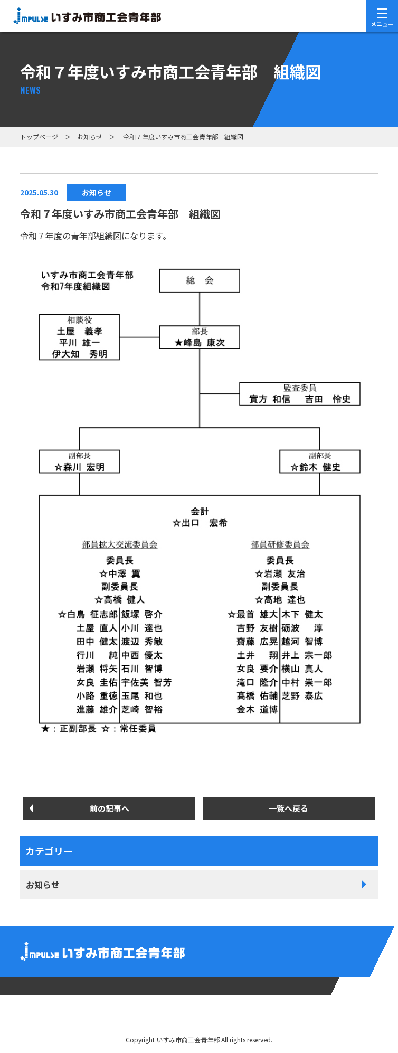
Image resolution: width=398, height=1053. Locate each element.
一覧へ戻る (288, 808)
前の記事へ (109, 808)
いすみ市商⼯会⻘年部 (188, 1039)
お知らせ (89, 136)
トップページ (39, 136)
